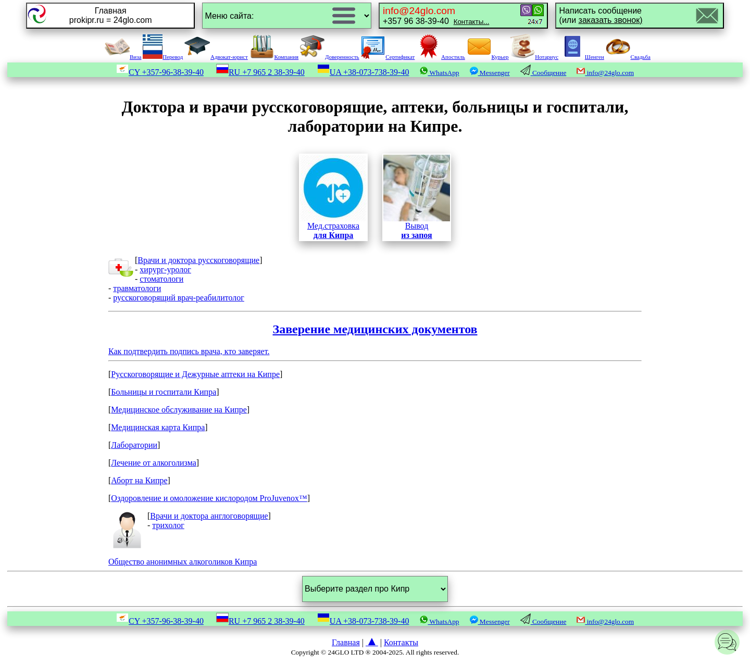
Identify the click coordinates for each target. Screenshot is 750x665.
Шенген (582, 57)
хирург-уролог (165, 269)
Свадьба (628, 57)
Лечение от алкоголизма (153, 462)
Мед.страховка (333, 197)
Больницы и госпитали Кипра (163, 391)
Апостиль (440, 57)
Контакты (401, 642)
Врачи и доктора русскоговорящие (198, 260)
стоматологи (161, 278)
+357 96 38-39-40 (436, 15)
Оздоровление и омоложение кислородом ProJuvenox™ (209, 498)
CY (160, 72)
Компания (274, 57)
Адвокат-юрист (216, 57)
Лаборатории (134, 445)
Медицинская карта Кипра (158, 427)
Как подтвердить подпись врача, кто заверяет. (375, 339)
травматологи (137, 288)
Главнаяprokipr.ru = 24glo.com (110, 15)
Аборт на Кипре (139, 480)
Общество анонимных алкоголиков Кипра (182, 561)
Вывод (416, 197)
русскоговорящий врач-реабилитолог (178, 297)
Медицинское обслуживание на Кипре (179, 409)
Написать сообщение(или (601, 15)
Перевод (163, 57)
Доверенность (329, 57)
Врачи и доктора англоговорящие (209, 515)
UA (363, 72)
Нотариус (534, 57)
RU (260, 72)
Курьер (488, 57)
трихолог (168, 525)
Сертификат (387, 57)
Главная (346, 642)
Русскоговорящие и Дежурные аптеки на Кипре (195, 374)
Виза (123, 57)
